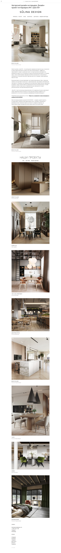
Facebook (14, 544)
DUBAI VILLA (14, 246)
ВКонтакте (14, 541)
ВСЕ (23, 161)
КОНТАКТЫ (29, 17)
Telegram (14, 530)
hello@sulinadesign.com (17, 527)
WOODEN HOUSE (15, 520)
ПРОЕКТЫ (15, 17)
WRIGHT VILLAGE (15, 197)
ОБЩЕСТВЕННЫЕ (35, 161)
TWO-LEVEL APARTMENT (17, 294)
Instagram (14, 537)
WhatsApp (14, 532)
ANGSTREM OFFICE (16, 333)
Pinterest (14, 539)
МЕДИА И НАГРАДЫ (44, 17)
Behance (13, 543)
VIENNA (13, 471)
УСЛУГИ (20, 17)
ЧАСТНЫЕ (28, 161)
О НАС (24, 17)
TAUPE (13, 437)
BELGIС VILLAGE (15, 63)
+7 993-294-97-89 (15, 529)
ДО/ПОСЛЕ (36, 17)
